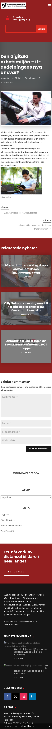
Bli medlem (18, 17)
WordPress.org (7, 531)
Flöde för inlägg (8, 520)
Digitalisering (31, 78)
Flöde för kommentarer (11, 525)
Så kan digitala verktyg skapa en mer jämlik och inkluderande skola (26, 269)
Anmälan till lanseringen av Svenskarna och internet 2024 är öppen (26, 344)
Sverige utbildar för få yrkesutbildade (20, 212)
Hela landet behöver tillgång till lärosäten (30, 660)
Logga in (5, 514)
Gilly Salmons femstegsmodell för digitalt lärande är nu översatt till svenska (26, 306)
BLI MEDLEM (16, 571)
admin (6, 78)
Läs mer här (6, 197)
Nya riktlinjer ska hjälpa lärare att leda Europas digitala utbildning (30, 645)
